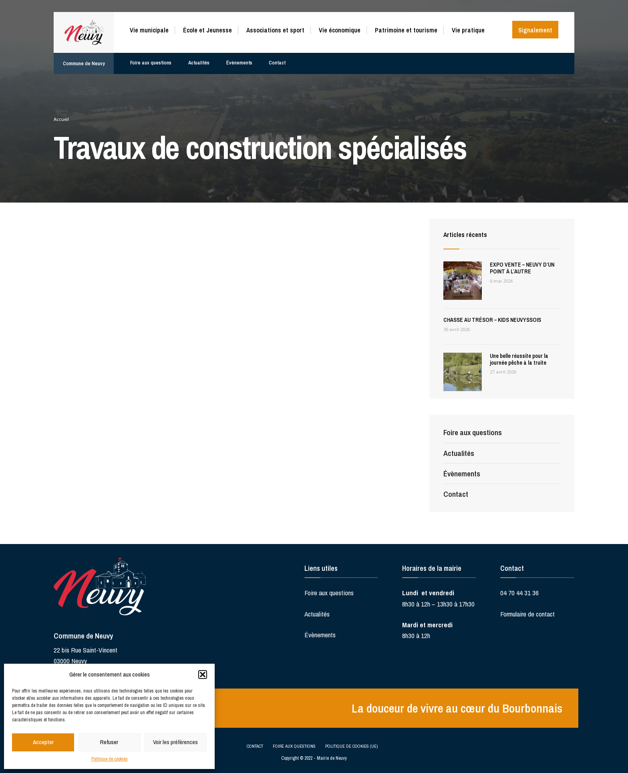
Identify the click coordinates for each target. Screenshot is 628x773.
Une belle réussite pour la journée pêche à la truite (519, 359)
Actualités (198, 58)
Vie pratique (468, 30)
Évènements (239, 58)
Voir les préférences (175, 742)
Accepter (43, 742)
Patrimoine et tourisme (406, 30)
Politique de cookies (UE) (351, 745)
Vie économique (339, 30)
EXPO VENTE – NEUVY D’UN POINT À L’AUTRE (522, 268)
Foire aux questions (150, 58)
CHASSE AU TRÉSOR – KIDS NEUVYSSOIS (492, 319)
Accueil (61, 119)
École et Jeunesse (207, 30)
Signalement (535, 30)
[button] (203, 675)
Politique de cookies (109, 759)
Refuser (109, 742)
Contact (277, 58)
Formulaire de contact (527, 613)
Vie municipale (149, 30)
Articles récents (466, 234)
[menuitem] (152, 28)
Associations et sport (275, 30)
